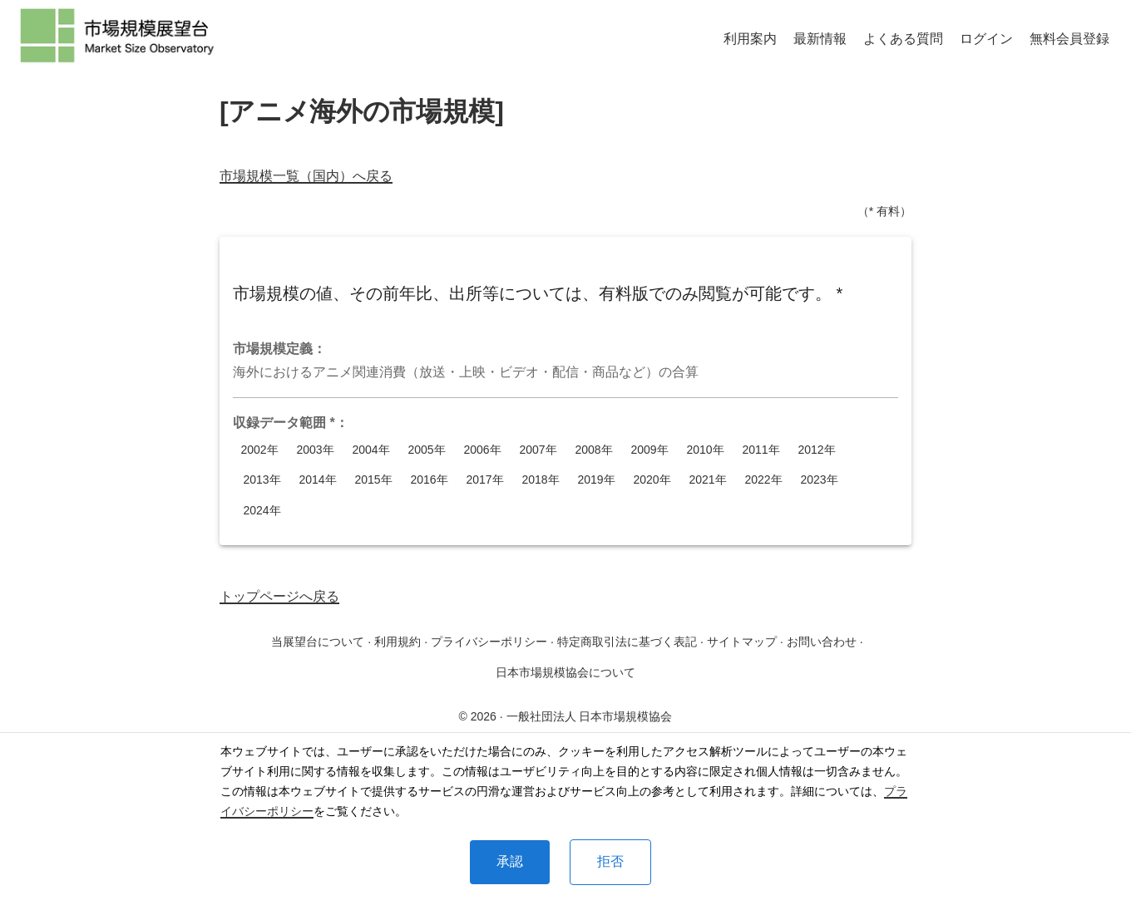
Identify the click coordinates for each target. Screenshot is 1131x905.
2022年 (763, 480)
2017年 (484, 480)
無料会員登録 (1069, 39)
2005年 (426, 450)
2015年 (373, 480)
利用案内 (750, 39)
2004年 (371, 450)
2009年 (649, 450)
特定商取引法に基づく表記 (627, 641)
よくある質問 (903, 39)
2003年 (315, 450)
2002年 (259, 450)
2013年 (262, 480)
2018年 (540, 480)
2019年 (596, 480)
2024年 (262, 510)
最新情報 (820, 39)
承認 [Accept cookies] (509, 861)
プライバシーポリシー (489, 641)
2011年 (761, 450)
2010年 (705, 450)
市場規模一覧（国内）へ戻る (306, 176)
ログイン (986, 39)
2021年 (707, 480)
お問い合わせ (822, 641)
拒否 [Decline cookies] (610, 861)
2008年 (593, 450)
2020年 (652, 480)
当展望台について (317, 641)
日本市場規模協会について (565, 672)
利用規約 (397, 641)
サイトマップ (742, 641)
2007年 (538, 450)
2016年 (429, 480)
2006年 (482, 450)
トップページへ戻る (279, 596)
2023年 (819, 480)
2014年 (317, 480)
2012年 (816, 450)
